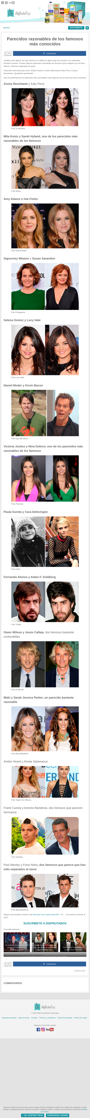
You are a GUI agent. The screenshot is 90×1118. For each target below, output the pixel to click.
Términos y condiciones (47, 1097)
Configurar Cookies (57, 1115)
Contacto (34, 1097)
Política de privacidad (64, 1097)
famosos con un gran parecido (46, 914)
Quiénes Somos (24, 1097)
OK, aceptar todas (32, 1115)
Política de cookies (80, 1097)
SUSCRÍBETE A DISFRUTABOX (45, 923)
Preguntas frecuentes (9, 1097)
